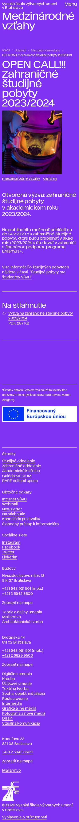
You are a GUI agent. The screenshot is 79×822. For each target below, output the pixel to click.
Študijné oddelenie (18, 461)
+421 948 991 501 (16, 650)
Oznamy (50, 178)
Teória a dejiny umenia (22, 612)
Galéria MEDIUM (17, 476)
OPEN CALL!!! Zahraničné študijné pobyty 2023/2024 (37, 55)
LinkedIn (9, 557)
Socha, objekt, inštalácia (23, 693)
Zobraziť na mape (17, 603)
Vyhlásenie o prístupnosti (24, 817)
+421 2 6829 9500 (17, 655)
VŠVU (6, 50)
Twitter (8, 552)
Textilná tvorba (15, 689)
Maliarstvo (11, 617)
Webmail (10, 504)
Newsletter (12, 509)
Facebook (11, 547)
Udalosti (20, 50)
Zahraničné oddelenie (21, 466)
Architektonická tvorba (22, 622)
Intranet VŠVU (14, 499)
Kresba (8, 679)
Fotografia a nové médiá (23, 713)
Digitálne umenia (17, 674)
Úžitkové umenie (17, 683)
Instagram (11, 542)
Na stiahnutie (13, 514)
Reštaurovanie (15, 698)
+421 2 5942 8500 (17, 593)
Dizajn (7, 718)
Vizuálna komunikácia (21, 723)
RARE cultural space (20, 481)
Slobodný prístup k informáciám (30, 524)
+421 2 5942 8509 (17, 752)
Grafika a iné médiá (19, 708)
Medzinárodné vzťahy (45, 50)
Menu (70, 4)
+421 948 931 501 (16, 588)
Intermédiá (12, 703)
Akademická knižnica (21, 471)
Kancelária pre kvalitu (21, 519)
